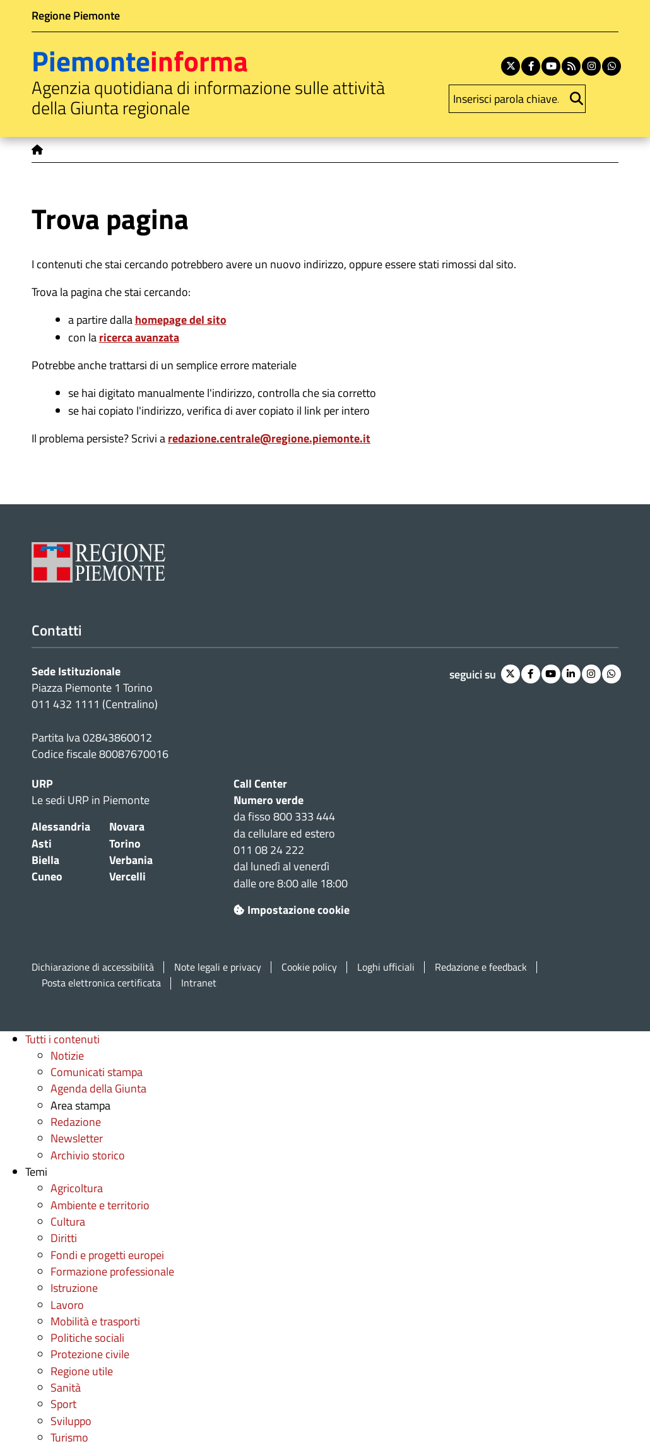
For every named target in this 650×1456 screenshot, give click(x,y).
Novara (127, 826)
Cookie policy (309, 967)
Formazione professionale (112, 1271)
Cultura (67, 1221)
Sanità (65, 1387)
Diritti (63, 1237)
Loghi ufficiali (386, 967)
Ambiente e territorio (100, 1205)
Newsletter (76, 1138)
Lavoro (67, 1304)
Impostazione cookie (291, 909)
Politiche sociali (87, 1337)
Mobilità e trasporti (95, 1321)
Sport (63, 1403)
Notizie (67, 1055)
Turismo (69, 1437)
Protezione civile (89, 1354)
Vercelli (127, 876)
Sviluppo (71, 1420)
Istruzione (74, 1287)
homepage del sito (181, 319)
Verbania (131, 859)
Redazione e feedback (481, 967)
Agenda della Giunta (98, 1088)
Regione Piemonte (76, 15)
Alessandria (61, 826)
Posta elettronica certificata (101, 983)
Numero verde (268, 799)
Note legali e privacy (217, 967)
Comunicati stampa (96, 1071)
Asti (42, 843)
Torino (125, 843)
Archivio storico (87, 1155)
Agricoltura (76, 1188)
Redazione (75, 1121)
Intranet (198, 983)
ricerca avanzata (139, 337)
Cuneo (47, 876)
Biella (45, 859)
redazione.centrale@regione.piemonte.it (269, 438)
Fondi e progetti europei (107, 1255)
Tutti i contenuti (62, 1039)
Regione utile (81, 1371)
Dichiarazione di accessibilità (93, 967)
